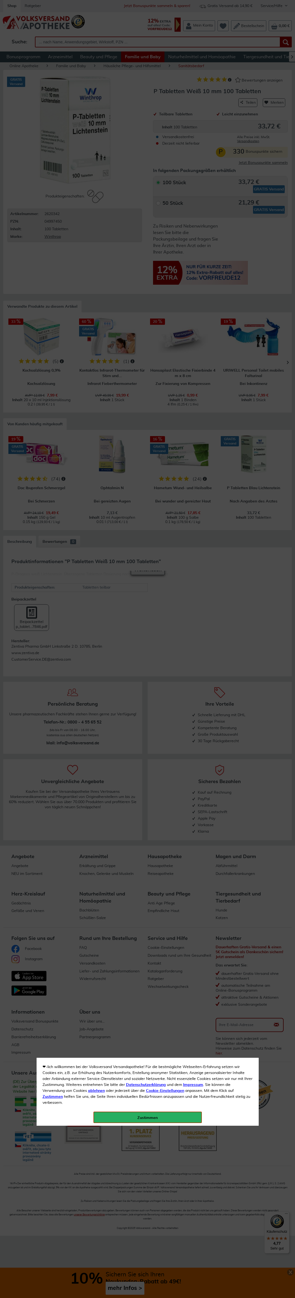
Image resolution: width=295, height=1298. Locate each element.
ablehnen (96, 127)
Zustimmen (53, 133)
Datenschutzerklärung (146, 122)
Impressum (193, 122)
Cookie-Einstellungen (165, 127)
